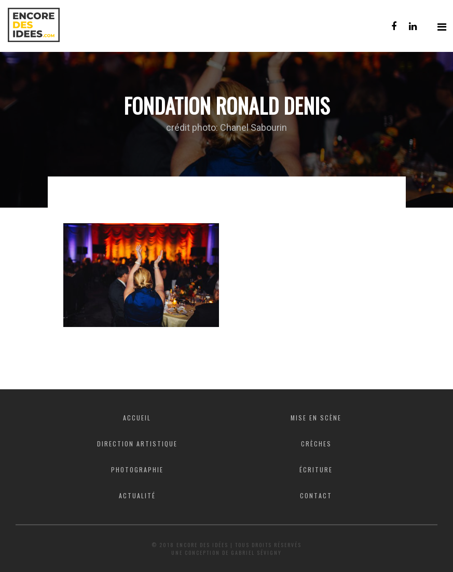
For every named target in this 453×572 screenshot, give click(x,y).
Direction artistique (137, 443)
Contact (316, 495)
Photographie (137, 469)
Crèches (316, 443)
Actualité (137, 495)
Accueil (137, 417)
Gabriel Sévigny (256, 552)
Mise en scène (316, 417)
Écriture (316, 469)
